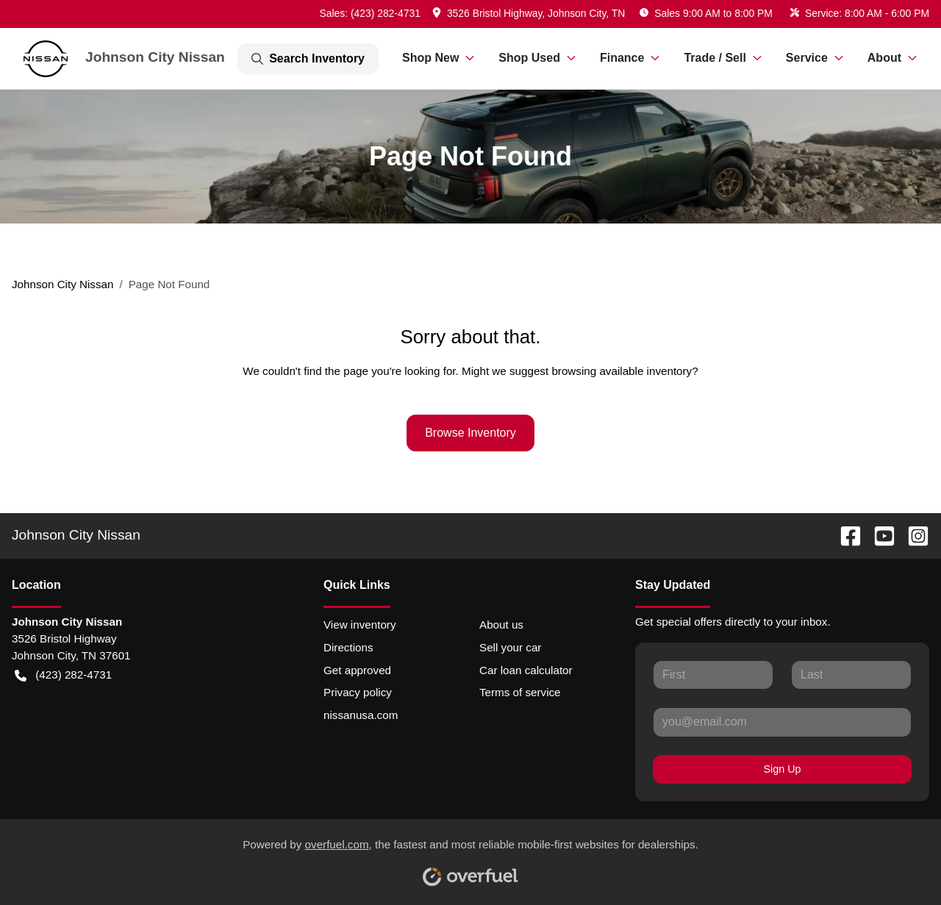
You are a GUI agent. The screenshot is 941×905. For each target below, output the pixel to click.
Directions (348, 647)
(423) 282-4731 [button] (63, 675)
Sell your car (510, 647)
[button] (530, 13)
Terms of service (520, 692)
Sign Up (782, 769)
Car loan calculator (526, 670)
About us (501, 624)
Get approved (357, 670)
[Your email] (782, 722)
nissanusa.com (360, 715)
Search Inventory (308, 59)
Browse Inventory (470, 432)
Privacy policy (357, 692)
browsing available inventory (621, 371)
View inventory (359, 624)
